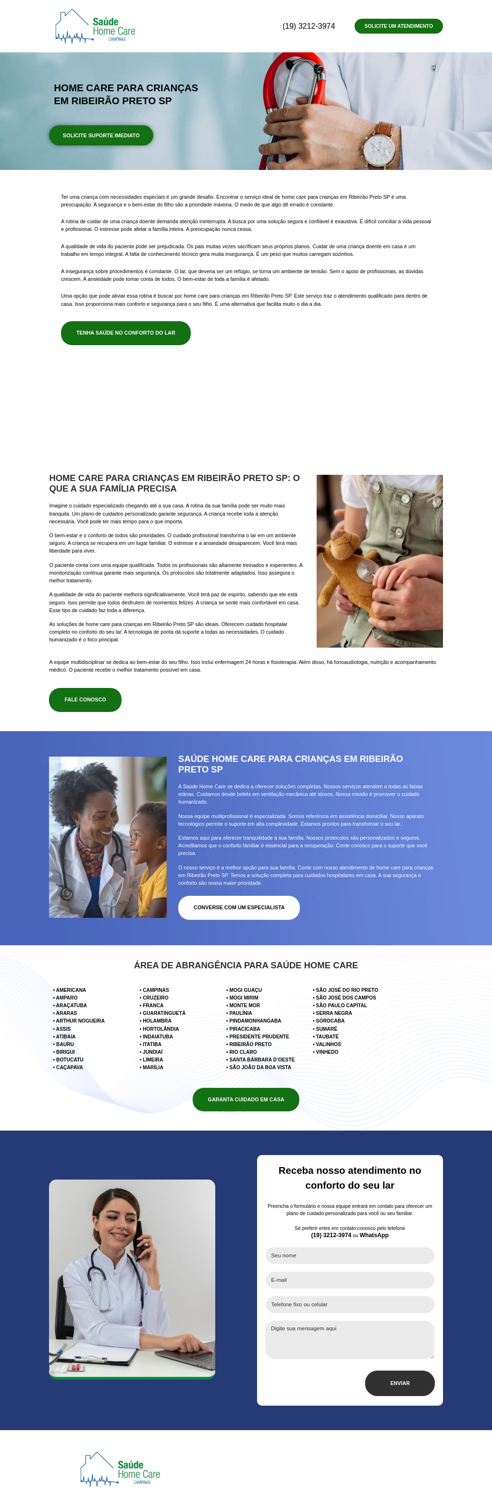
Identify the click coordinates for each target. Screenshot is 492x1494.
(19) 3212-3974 (323, 25)
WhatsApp (374, 1206)
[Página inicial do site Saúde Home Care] (120, 1430)
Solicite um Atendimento (399, 26)
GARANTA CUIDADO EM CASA (246, 1075)
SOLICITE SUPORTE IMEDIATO (100, 131)
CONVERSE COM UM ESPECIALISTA (237, 891)
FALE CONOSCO (84, 691)
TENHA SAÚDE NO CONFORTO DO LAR (123, 324)
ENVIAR (401, 1344)
